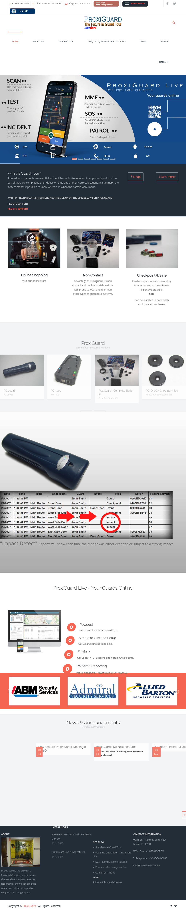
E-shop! (136, 177)
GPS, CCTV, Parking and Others (107, 45)
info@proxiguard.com (79, 3)
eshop (164, 45)
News (143, 45)
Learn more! (167, 177)
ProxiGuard (29, 906)
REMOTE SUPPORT (18, 209)
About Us (38, 45)
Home (15, 45)
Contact (163, 65)
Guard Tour (66, 45)
